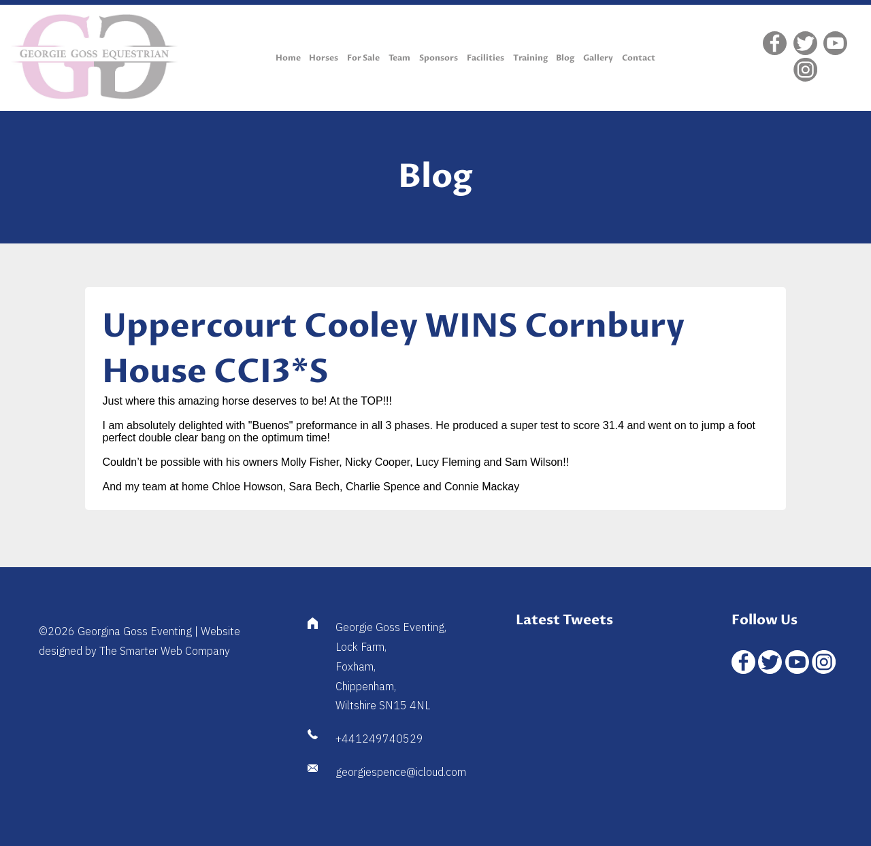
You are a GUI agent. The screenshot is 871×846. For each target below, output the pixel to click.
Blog (565, 57)
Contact (638, 57)
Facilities (485, 57)
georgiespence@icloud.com (400, 772)
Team (399, 57)
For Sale (363, 57)
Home (288, 57)
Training (530, 57)
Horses (323, 57)
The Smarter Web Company (164, 651)
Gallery (598, 57)
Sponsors (438, 57)
